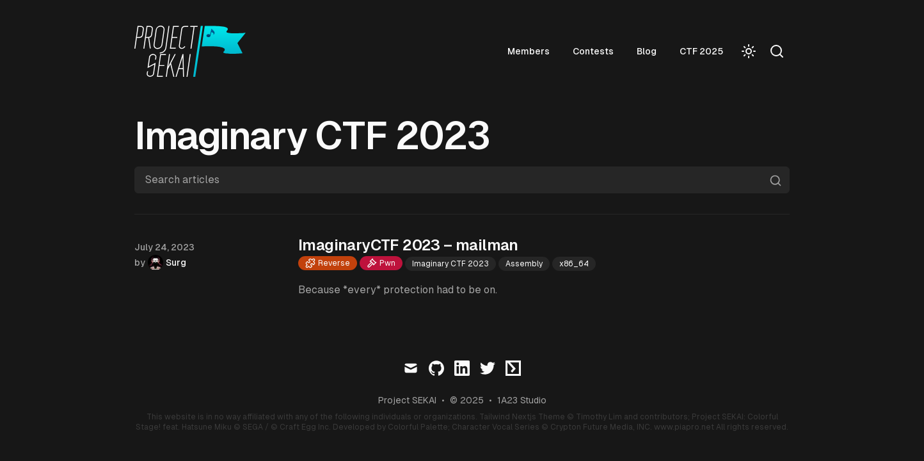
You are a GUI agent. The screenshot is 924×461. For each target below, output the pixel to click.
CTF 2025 (701, 51)
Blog (647, 51)
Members (528, 51)
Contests (593, 51)
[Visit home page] (193, 51)
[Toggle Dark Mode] (748, 51)
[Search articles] (462, 179)
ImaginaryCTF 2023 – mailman (408, 245)
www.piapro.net (684, 427)
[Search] (777, 51)
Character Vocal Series (495, 427)
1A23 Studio (521, 400)
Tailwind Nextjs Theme (522, 416)
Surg (176, 262)
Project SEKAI (407, 400)
